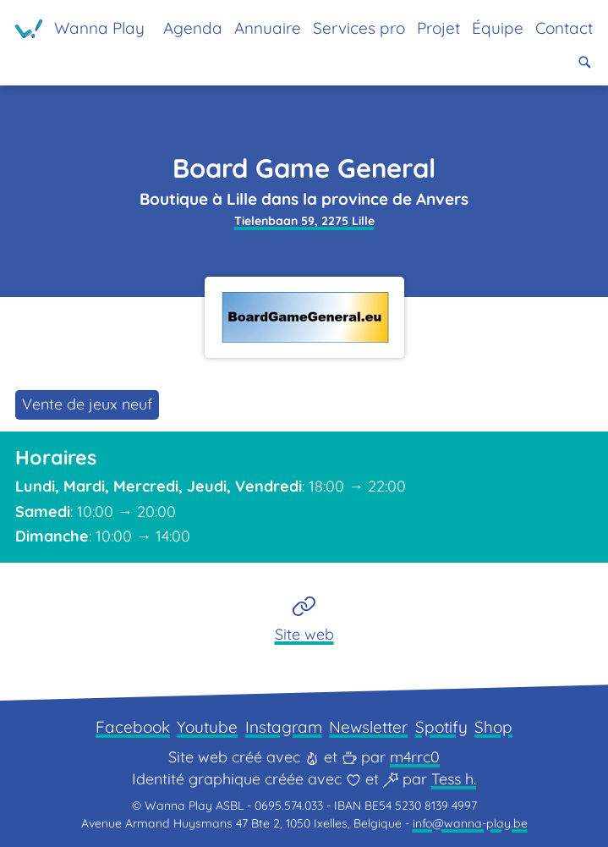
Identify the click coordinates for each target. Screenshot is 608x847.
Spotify (441, 727)
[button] (585, 62)
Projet (438, 28)
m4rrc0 (415, 757)
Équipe (497, 28)
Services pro (359, 28)
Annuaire (267, 28)
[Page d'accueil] (80, 28)
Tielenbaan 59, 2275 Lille (304, 220)
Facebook (133, 727)
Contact (564, 28)
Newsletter (368, 727)
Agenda (192, 28)
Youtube (207, 727)
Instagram (283, 727)
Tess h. (453, 779)
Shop (493, 727)
